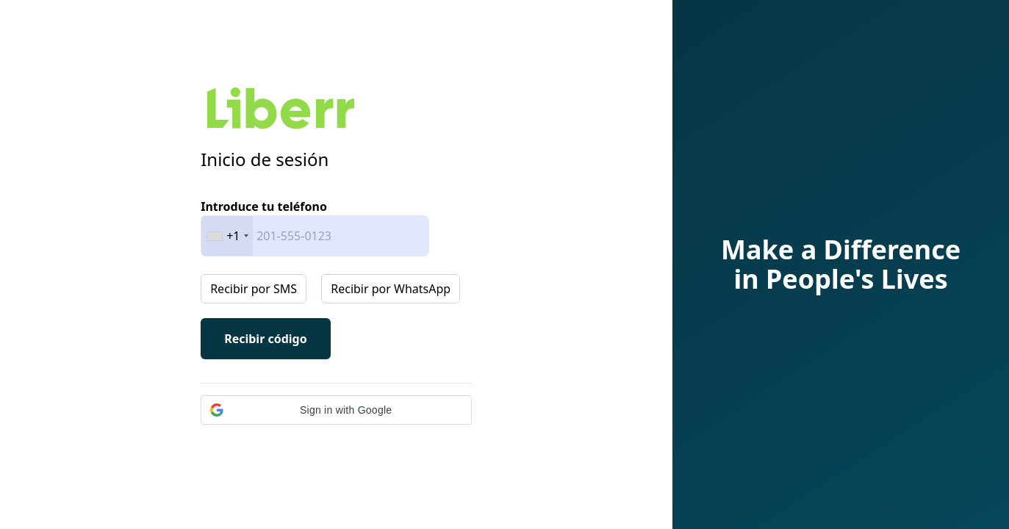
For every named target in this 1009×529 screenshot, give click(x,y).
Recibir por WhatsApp (390, 289)
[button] (336, 410)
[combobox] (227, 236)
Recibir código (265, 339)
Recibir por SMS (253, 289)
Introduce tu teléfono (264, 206)
